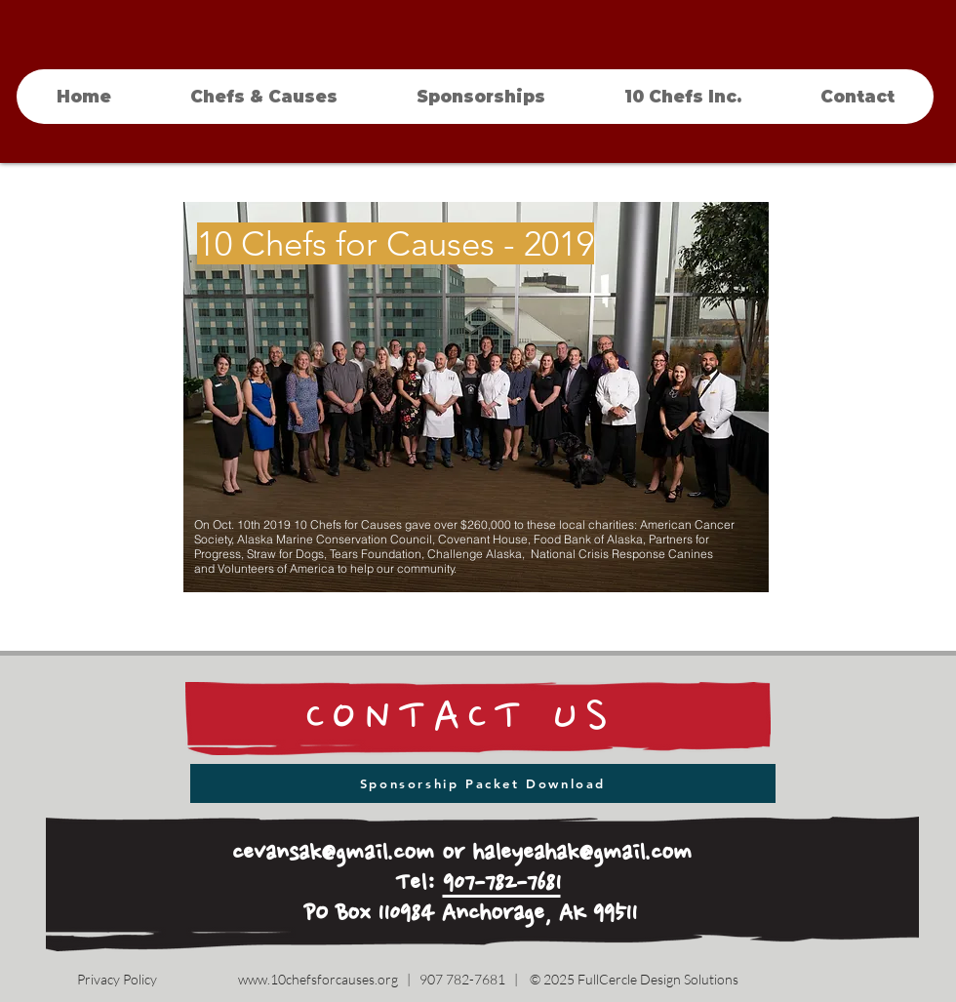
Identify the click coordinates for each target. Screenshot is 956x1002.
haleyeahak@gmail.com (582, 853)
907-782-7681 (502, 884)
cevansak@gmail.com (333, 853)
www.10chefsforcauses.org (318, 979)
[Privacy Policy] (117, 979)
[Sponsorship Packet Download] (483, 783)
